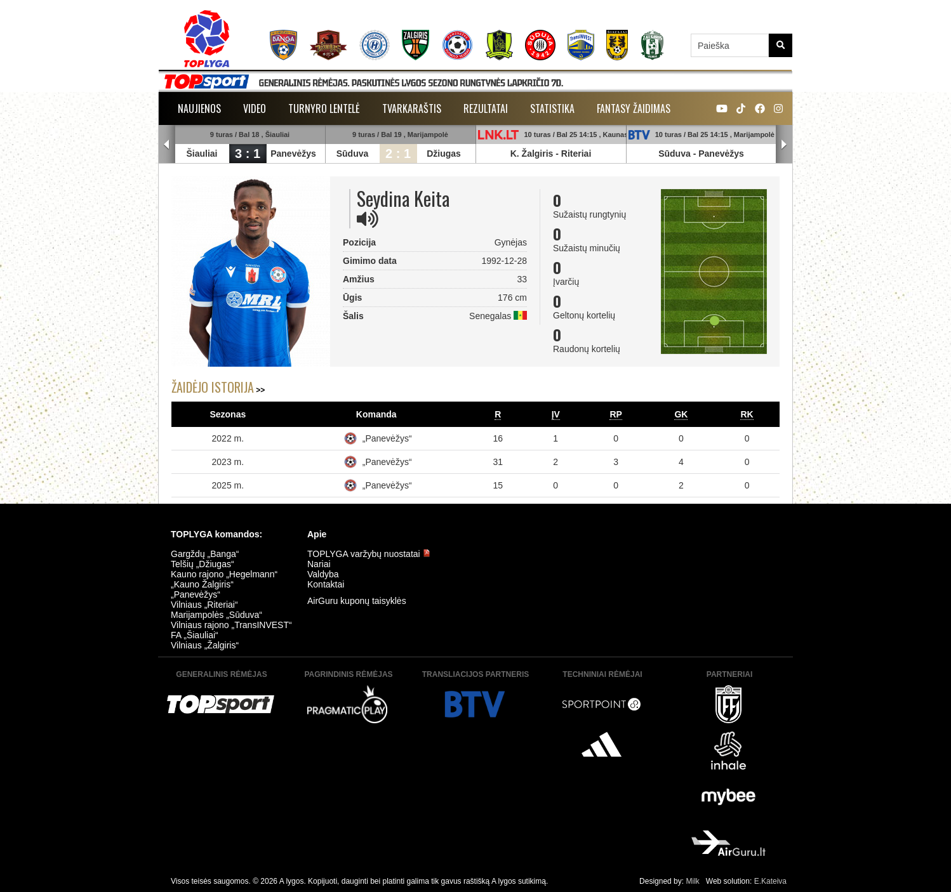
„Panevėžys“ (387, 438)
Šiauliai (201, 153)
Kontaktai (325, 584)
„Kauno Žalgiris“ (202, 584)
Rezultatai (485, 108)
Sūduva (352, 153)
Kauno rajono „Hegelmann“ (224, 574)
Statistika (552, 108)
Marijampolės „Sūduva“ (216, 615)
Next (784, 144)
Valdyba (323, 574)
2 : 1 (398, 154)
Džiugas (444, 153)
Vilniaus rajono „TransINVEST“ (231, 625)
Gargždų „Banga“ (205, 554)
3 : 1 (247, 154)
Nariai (319, 564)
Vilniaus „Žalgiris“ (205, 645)
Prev (167, 144)
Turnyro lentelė (324, 108)
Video (254, 108)
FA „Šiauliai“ (194, 635)
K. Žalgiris (532, 153)
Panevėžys (293, 153)
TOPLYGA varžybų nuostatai (368, 554)
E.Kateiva (770, 881)
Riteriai (576, 153)
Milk (692, 881)
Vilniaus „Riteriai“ (204, 605)
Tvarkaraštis (411, 108)
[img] (367, 218)
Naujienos (199, 108)
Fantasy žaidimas (633, 108)
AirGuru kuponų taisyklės (356, 601)
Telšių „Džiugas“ (202, 564)
